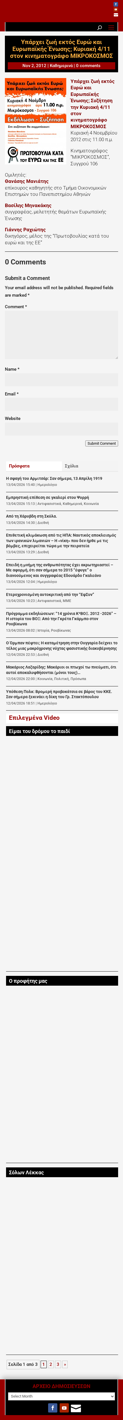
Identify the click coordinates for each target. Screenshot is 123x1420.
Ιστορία (43, 630)
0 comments (88, 65)
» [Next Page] (65, 1364)
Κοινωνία (91, 504)
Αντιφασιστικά (49, 504)
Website (12, 418)
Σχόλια (71, 466)
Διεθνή (43, 523)
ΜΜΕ (67, 601)
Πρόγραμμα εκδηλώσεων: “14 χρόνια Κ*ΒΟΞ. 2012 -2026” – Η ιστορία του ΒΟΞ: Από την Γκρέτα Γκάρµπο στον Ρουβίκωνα (61, 619)
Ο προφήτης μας (28, 981)
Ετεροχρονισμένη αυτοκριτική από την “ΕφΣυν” (50, 594)
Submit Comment (102, 443)
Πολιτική (61, 679)
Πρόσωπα (78, 679)
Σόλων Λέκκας (26, 1172)
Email (12, 394)
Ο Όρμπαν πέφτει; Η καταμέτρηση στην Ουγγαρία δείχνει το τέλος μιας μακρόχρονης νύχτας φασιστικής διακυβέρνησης (62, 646)
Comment (16, 306)
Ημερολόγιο (47, 485)
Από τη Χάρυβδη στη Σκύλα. (31, 516)
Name (12, 369)
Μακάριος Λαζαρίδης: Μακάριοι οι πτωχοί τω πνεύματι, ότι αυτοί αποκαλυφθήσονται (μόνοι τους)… (61, 670)
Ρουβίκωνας (61, 630)
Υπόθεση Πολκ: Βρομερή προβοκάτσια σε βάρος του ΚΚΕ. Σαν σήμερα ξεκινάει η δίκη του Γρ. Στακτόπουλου (59, 694)
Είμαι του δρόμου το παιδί (39, 731)
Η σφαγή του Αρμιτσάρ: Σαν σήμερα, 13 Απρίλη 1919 (54, 478)
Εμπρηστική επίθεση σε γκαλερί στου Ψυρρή (47, 497)
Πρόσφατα (19, 466)
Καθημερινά (61, 65)
